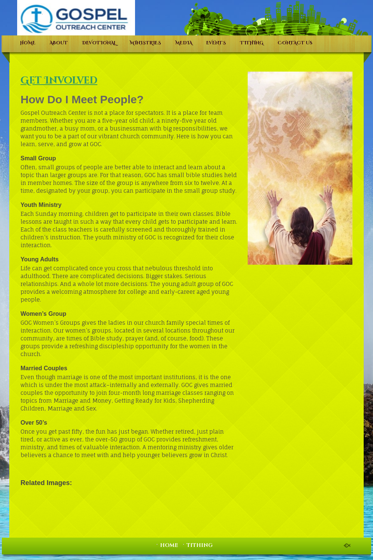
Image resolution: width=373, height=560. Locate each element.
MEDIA (183, 43)
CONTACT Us (295, 43)
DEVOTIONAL (99, 43)
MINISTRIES (145, 43)
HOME (27, 43)
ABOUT (59, 43)
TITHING (251, 43)
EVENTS (216, 43)
